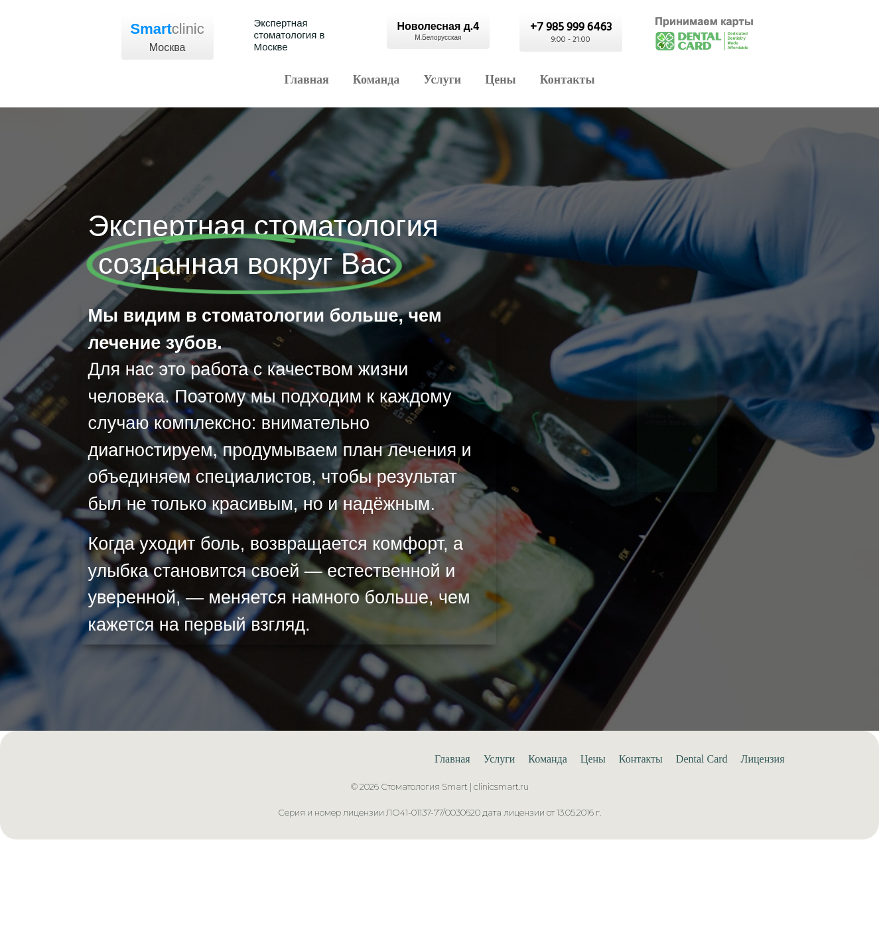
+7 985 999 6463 (661, 430)
